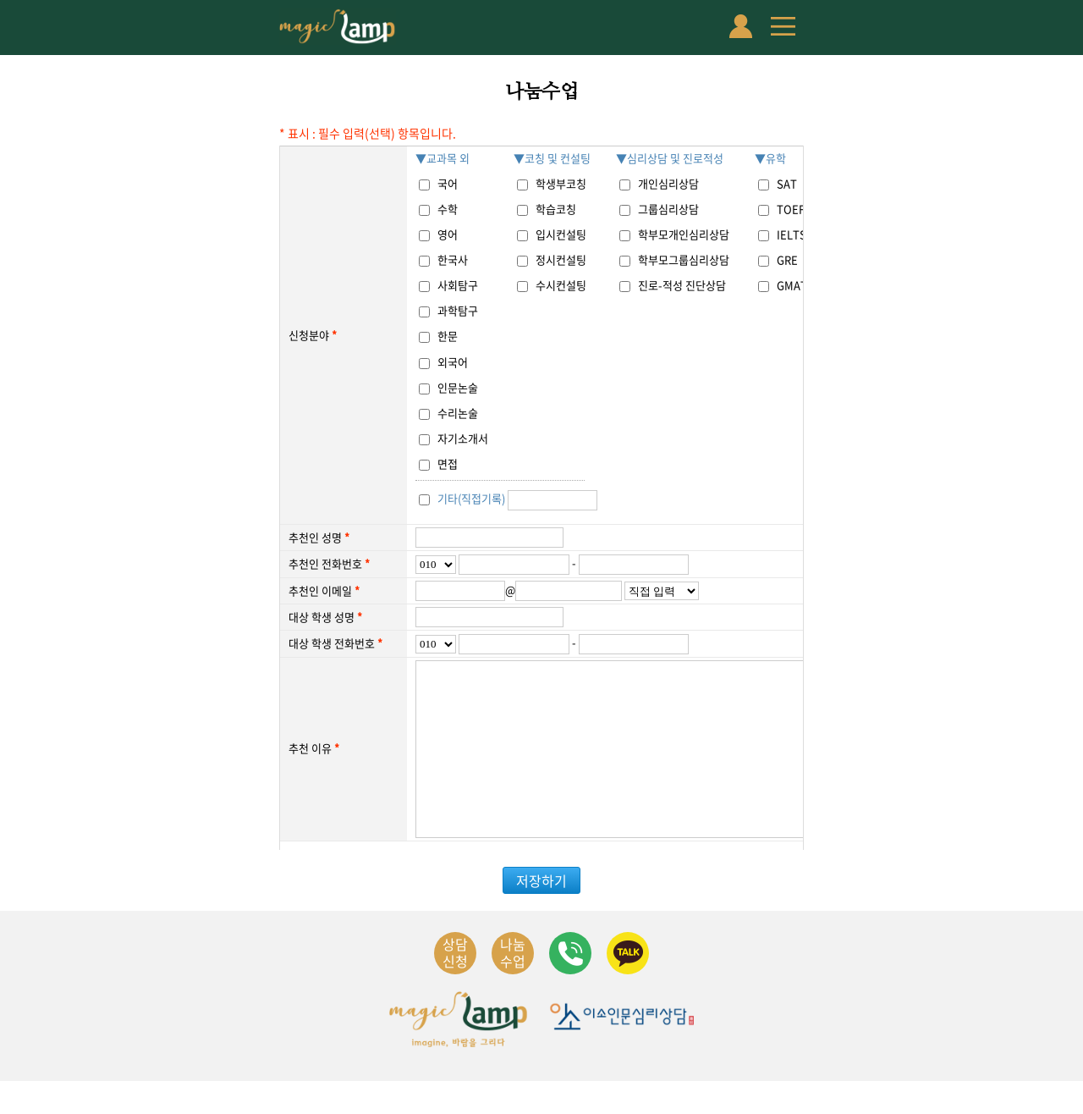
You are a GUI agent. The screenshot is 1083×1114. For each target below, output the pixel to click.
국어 (447, 183)
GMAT (792, 285)
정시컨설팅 (561, 259)
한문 (447, 336)
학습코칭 (556, 209)
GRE (787, 259)
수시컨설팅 (561, 285)
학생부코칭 (561, 183)
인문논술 (457, 387)
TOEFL (794, 209)
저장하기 (541, 913)
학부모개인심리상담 (683, 234)
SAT (787, 183)
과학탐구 (457, 310)
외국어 (452, 362)
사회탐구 (457, 285)
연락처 (570, 986)
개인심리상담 (668, 183)
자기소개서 (462, 438)
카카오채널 (628, 986)
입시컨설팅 (561, 234)
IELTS (791, 234)
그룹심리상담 (668, 209)
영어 (447, 234)
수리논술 (457, 413)
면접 (447, 463)
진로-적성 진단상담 (682, 285)
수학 (447, 209)
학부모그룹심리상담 (683, 259)
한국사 (452, 259)
